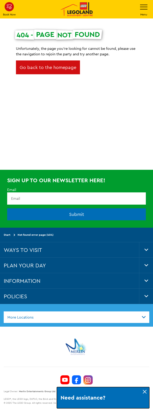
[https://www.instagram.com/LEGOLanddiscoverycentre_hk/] (88, 380)
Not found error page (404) (35, 234)
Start (7, 234)
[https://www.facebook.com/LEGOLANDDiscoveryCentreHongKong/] (76, 380)
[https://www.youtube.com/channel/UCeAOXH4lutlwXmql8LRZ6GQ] (65, 380)
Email (11, 189)
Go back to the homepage (48, 67)
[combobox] (76, 317)
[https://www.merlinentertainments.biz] (76, 346)
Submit (76, 214)
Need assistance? (83, 397)
